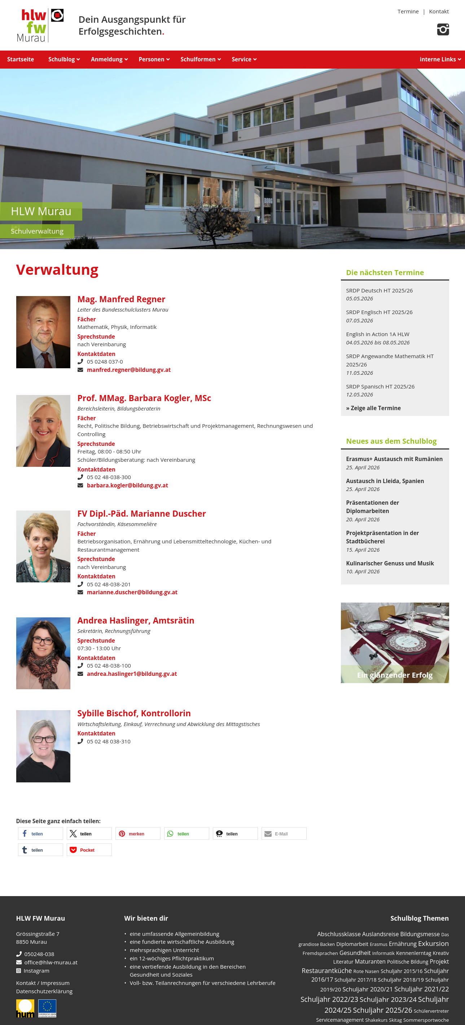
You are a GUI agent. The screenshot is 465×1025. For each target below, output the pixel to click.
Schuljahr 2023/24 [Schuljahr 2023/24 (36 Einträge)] (388, 999)
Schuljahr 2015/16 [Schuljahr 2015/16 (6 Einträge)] (401, 971)
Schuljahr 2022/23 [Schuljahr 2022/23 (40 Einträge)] (329, 999)
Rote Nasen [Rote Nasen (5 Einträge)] (367, 971)
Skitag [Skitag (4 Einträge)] (395, 1020)
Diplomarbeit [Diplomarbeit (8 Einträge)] (352, 943)
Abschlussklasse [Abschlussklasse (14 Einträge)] (339, 934)
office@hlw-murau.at (47, 962)
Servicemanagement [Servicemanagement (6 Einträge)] (340, 1019)
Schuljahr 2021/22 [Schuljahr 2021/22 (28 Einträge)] (421, 989)
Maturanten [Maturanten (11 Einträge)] (370, 961)
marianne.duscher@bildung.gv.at (132, 592)
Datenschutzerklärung (44, 991)
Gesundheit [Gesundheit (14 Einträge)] (355, 953)
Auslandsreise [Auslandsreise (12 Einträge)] (380, 934)
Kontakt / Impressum (43, 982)
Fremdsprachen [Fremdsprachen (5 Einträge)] (320, 953)
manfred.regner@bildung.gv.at (129, 369)
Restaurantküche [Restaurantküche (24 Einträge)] (327, 970)
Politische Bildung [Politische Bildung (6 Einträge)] (407, 961)
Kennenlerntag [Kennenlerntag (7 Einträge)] (413, 953)
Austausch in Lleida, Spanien (385, 481)
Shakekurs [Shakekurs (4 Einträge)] (376, 1020)
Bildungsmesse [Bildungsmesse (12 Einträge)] (420, 934)
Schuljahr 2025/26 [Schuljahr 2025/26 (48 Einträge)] (382, 1010)
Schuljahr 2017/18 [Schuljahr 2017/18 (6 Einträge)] (355, 979)
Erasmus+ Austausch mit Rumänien (394, 458)
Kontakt (439, 11)
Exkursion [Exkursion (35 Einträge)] (433, 943)
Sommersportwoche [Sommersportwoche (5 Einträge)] (426, 1020)
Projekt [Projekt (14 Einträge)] (439, 961)
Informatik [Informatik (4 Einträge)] (383, 953)
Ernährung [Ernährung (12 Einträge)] (403, 944)
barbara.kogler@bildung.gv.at (127, 485)
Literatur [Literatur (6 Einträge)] (343, 961)
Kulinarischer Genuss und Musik (390, 563)
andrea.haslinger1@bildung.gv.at (132, 673)
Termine (408, 11)
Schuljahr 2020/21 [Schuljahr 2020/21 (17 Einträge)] (367, 989)
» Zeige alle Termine (373, 408)
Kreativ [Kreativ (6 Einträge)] (441, 953)
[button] (40, 833)
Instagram (33, 970)
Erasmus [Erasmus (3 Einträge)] (378, 944)
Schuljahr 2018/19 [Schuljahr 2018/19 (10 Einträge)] (401, 979)
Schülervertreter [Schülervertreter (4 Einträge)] (431, 1011)
